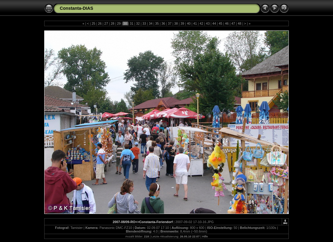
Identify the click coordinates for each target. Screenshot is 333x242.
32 (138, 23)
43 (207, 23)
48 (239, 23)
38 (176, 23)
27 (106, 23)
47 (233, 23)
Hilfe (205, 236)
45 (220, 23)
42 (201, 23)
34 (150, 23)
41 (195, 23)
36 (163, 23)
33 (144, 23)
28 (112, 23)
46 (227, 23)
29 (119, 23)
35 (157, 23)
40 (189, 23)
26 (99, 23)
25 (93, 23)
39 (182, 23)
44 (214, 23)
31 (131, 23)
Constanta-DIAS (76, 8)
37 (169, 23)
